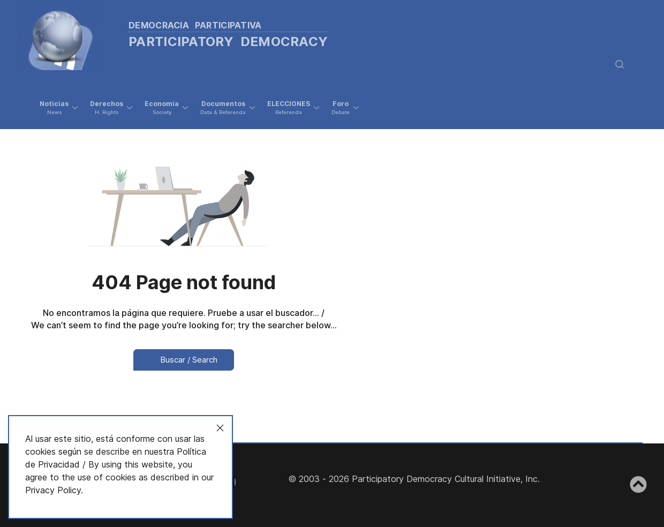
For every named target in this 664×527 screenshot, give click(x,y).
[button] (59, 107)
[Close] (220, 428)
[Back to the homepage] (187, 35)
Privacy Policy (53, 490)
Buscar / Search (183, 360)
